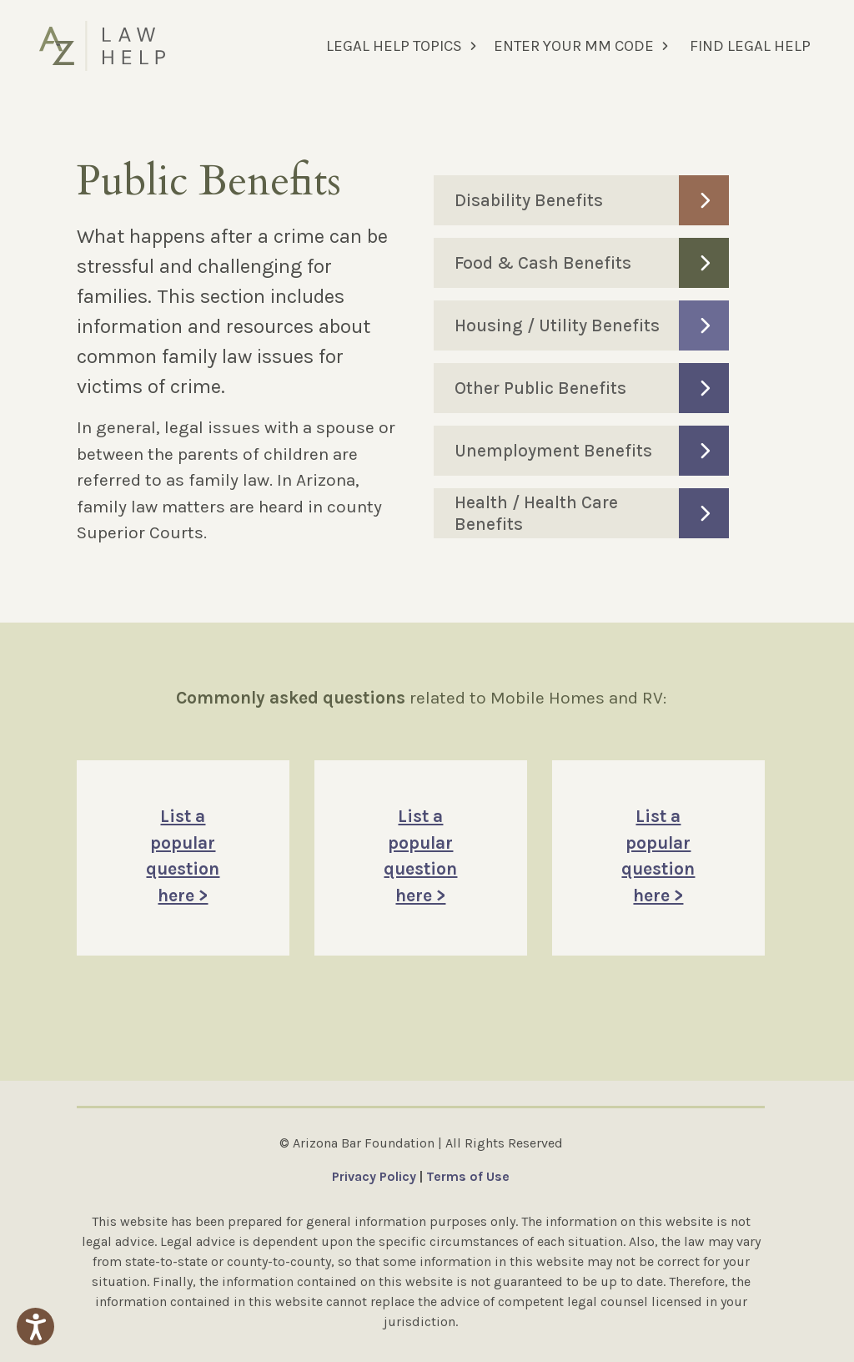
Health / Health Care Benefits (592, 513)
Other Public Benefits (592, 388)
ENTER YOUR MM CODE (574, 46)
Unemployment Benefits (592, 451)
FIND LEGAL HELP (750, 46)
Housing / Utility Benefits (592, 325)
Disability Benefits (592, 200)
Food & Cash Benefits (592, 263)
